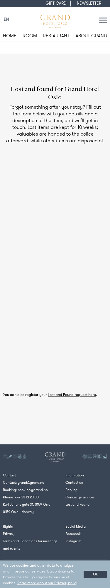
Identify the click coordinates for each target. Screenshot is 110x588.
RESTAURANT (56, 36)
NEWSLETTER (89, 3)
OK (95, 574)
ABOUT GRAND (91, 36)
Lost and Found (77, 504)
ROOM (30, 36)
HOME (9, 36)
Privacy (9, 533)
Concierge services (79, 497)
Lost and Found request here (72, 394)
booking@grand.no (33, 490)
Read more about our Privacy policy (47, 582)
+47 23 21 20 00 (27, 497)
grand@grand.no (31, 482)
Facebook (73, 533)
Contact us (74, 482)
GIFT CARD (56, 3)
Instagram (73, 541)
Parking (71, 490)
